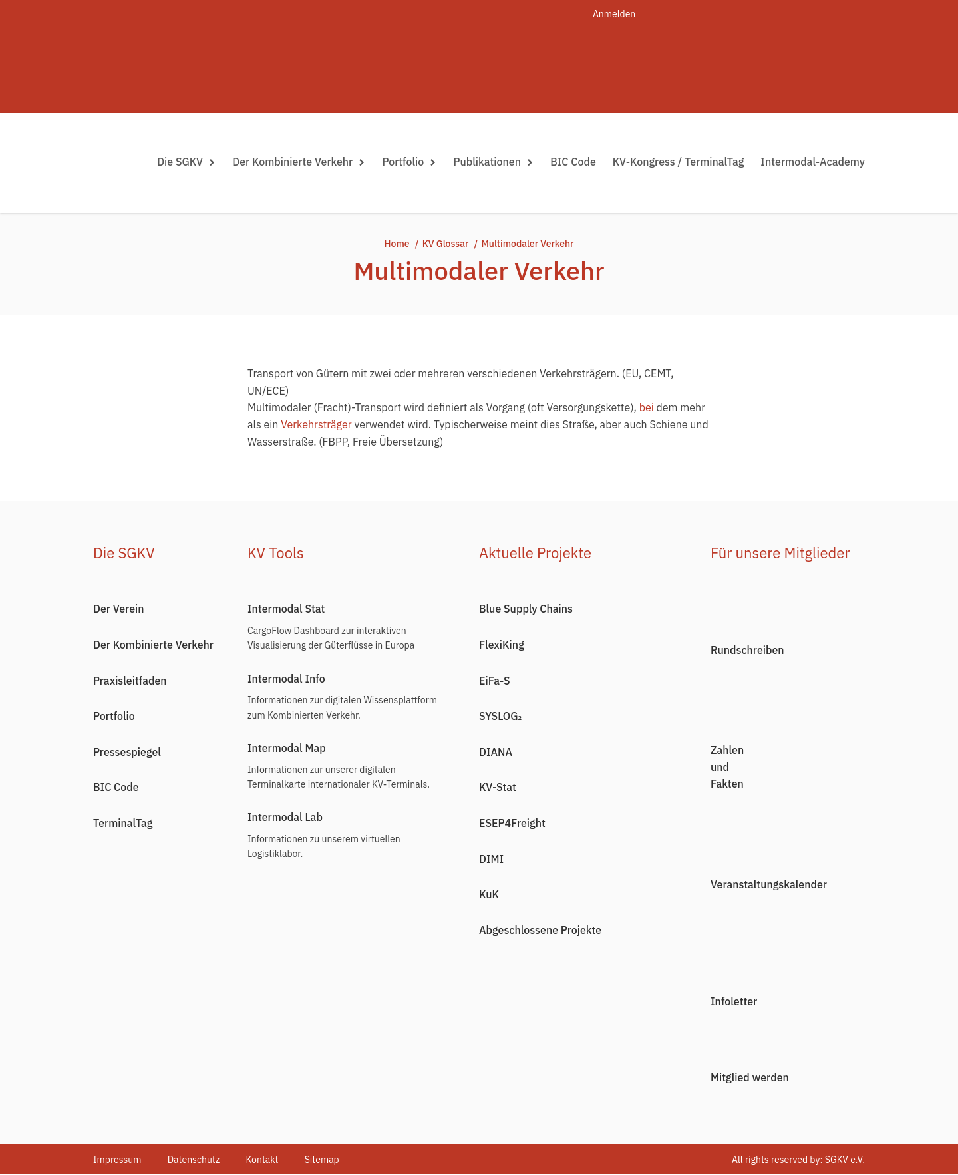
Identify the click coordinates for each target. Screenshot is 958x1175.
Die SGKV (186, 161)
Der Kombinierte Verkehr (298, 161)
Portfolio (409, 161)
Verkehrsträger (316, 424)
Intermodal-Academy (812, 161)
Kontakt (263, 1160)
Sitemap (323, 1160)
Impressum (117, 1160)
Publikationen (493, 161)
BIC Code (573, 161)
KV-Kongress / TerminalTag (678, 161)
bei (646, 407)
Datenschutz (194, 1160)
